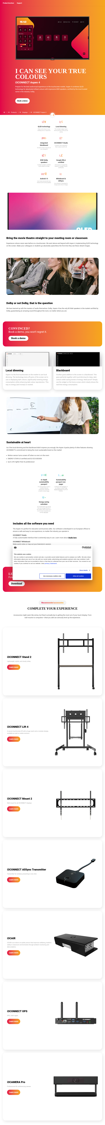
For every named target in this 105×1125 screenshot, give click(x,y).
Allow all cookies (78, 576)
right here (46, 512)
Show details (83, 570)
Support (19, 3)
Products (14, 112)
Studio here (72, 538)
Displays (25, 112)
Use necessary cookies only (52, 576)
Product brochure (8, 3)
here (48, 491)
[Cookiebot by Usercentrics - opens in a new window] (83, 547)
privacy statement (51, 563)
